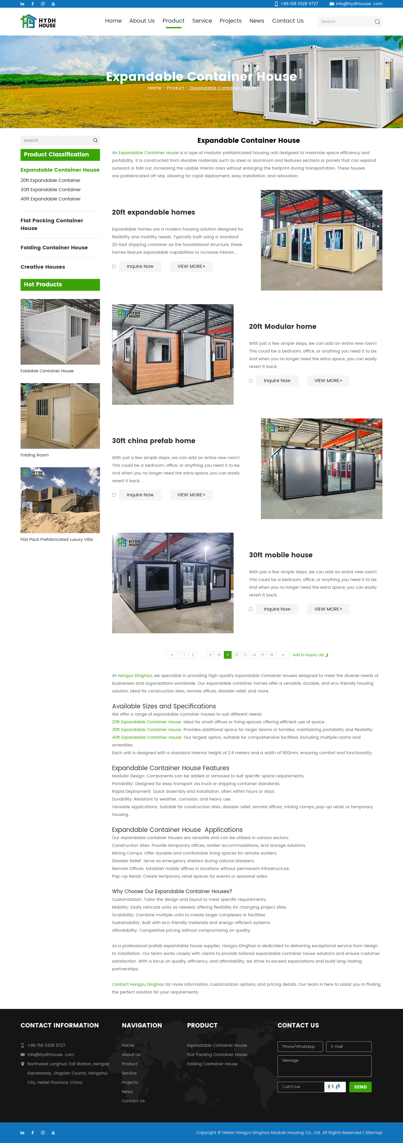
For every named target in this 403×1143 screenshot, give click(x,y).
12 (236, 655)
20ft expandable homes (153, 212)
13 (245, 655)
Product (174, 21)
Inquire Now (140, 266)
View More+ (191, 266)
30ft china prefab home (153, 441)
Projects (231, 21)
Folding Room (35, 455)
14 (254, 655)
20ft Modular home (282, 327)
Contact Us (288, 21)
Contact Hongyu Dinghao (138, 984)
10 (219, 655)
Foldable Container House (47, 371)
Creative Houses (43, 267)
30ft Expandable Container (51, 190)
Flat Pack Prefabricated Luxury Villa (57, 539)
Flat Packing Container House (52, 225)
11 (227, 655)
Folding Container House (54, 248)
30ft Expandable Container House (146, 729)
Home (113, 21)
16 (271, 655)
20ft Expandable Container (51, 180)
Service (202, 21)
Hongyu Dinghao (135, 675)
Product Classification (56, 155)
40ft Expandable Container (51, 199)
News (257, 21)
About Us (142, 21)
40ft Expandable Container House (146, 737)
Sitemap (373, 1132)
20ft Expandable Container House (146, 722)
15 (262, 655)
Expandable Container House (222, 88)
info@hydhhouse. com (359, 4)
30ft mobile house (281, 555)
